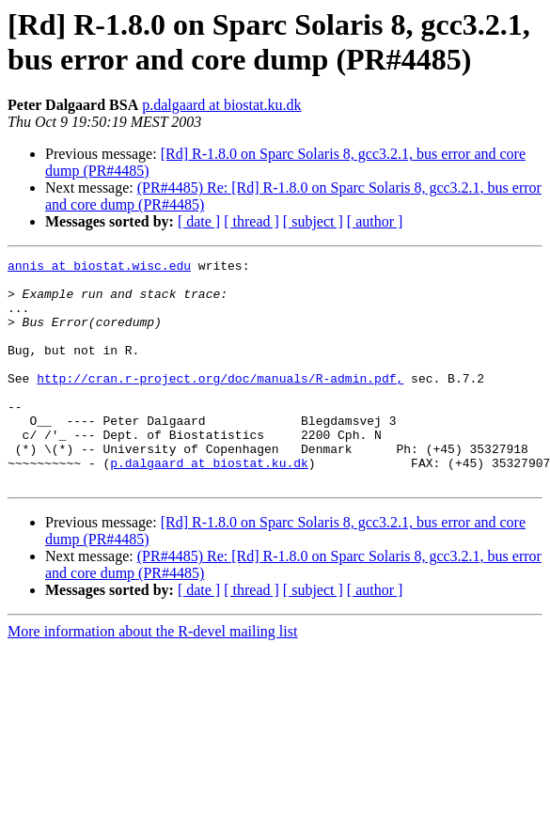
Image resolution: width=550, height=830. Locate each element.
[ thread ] (251, 221)
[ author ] (375, 221)
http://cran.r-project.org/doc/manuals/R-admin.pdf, (220, 403)
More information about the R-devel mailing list (152, 676)
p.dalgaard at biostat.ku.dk (221, 105)
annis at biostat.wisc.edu (99, 267)
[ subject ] (313, 221)
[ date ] (199, 221)
